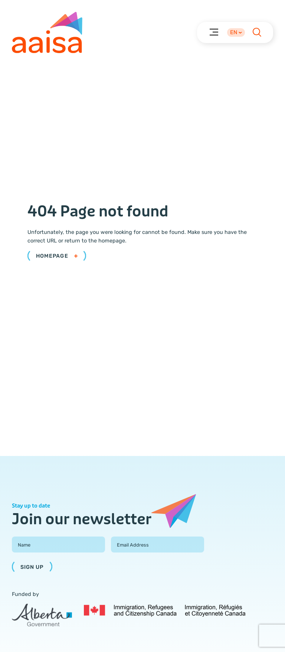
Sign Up (32, 567)
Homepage (57, 256)
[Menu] (213, 31)
